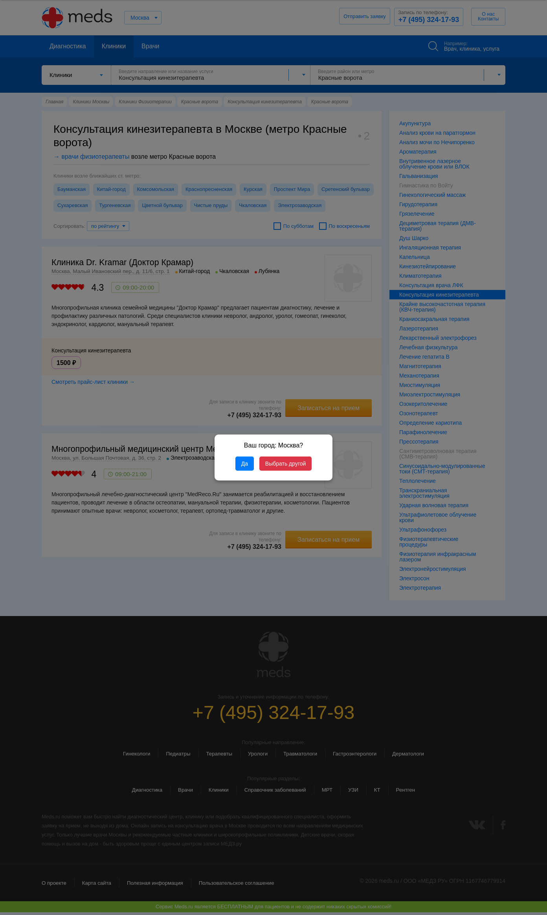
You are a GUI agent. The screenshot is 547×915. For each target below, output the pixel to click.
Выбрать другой (285, 463)
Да (244, 463)
